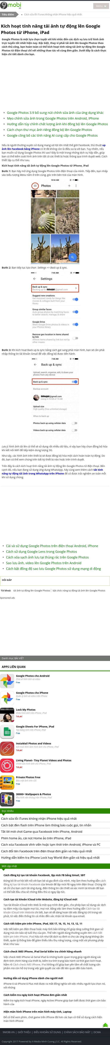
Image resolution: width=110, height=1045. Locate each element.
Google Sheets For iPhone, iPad (35, 726)
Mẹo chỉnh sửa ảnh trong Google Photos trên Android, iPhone (53, 118)
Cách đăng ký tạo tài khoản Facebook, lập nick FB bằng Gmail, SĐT (44, 875)
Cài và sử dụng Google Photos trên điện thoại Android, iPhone (52, 546)
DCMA (97, 1032)
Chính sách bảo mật (77, 1032)
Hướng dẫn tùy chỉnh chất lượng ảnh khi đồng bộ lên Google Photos (57, 124)
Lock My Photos (25, 709)
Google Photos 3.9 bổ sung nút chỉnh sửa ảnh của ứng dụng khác (55, 113)
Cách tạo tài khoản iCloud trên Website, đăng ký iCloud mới (40, 899)
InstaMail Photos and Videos (33, 743)
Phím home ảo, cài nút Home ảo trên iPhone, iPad (36, 838)
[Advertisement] (55, 82)
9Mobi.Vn (9, 1032)
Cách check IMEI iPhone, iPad (30, 964)
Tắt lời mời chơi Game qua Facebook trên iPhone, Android (41, 831)
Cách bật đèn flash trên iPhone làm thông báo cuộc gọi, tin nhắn (46, 825)
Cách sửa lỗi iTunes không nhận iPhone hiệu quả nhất (53, 14)
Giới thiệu (24, 1032)
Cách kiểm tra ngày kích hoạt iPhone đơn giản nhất (35, 995)
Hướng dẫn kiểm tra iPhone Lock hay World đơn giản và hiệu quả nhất (50, 857)
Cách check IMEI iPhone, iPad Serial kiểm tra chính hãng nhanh (43, 951)
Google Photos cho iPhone (32, 692)
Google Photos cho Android (32, 676)
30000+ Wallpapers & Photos (33, 794)
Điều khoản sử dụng (47, 1032)
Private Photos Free (28, 777)
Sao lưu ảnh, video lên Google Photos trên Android (43, 563)
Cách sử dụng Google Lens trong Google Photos (41, 551)
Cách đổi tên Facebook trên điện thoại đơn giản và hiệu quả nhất (46, 851)
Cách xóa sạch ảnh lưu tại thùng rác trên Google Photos (47, 557)
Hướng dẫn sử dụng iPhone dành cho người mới (33, 978)
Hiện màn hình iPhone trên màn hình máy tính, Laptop (38, 1011)
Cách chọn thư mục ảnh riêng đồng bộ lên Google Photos (49, 130)
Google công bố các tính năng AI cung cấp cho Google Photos (52, 135)
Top (105, 1025)
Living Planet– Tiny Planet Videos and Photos (43, 760)
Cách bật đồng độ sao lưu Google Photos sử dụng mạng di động (53, 568)
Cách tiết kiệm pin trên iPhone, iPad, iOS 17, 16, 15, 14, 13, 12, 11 (43, 923)
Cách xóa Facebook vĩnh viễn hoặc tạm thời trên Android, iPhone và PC (50, 844)
